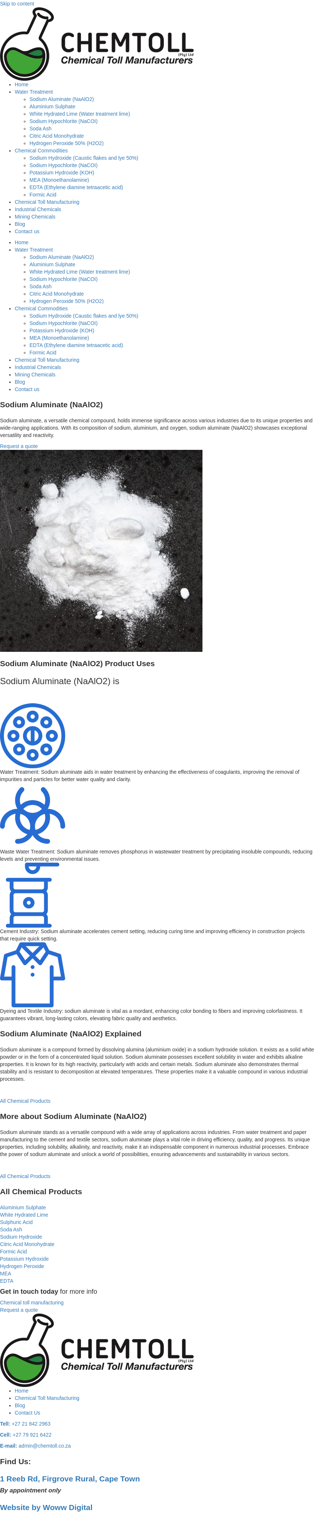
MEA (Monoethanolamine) (59, 180)
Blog (20, 224)
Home (21, 84)
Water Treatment (34, 92)
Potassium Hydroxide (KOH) (61, 173)
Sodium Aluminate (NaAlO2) (61, 99)
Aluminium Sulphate (52, 106)
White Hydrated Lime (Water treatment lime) (79, 114)
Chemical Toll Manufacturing (47, 202)
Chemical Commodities (41, 151)
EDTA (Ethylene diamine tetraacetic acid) (76, 187)
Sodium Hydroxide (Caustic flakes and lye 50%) (83, 158)
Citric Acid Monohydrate (56, 136)
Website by (46, 1507)
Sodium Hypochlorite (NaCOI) (63, 121)
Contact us (27, 231)
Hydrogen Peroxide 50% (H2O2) (66, 143)
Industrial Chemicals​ (38, 209)
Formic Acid (42, 195)
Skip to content (17, 4)
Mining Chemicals (35, 217)
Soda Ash (40, 128)
